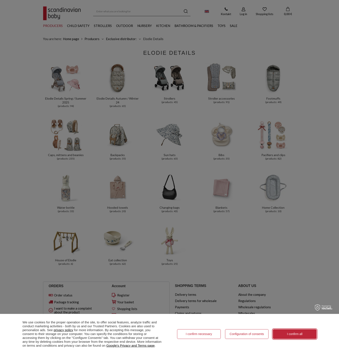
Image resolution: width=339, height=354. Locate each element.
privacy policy (63, 330)
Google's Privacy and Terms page (130, 345)
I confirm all (294, 334)
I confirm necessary (199, 334)
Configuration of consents (247, 334)
